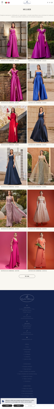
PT (6, 3)
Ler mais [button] (30, 405)
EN (9, 3)
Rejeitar (18, 405)
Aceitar (7, 405)
